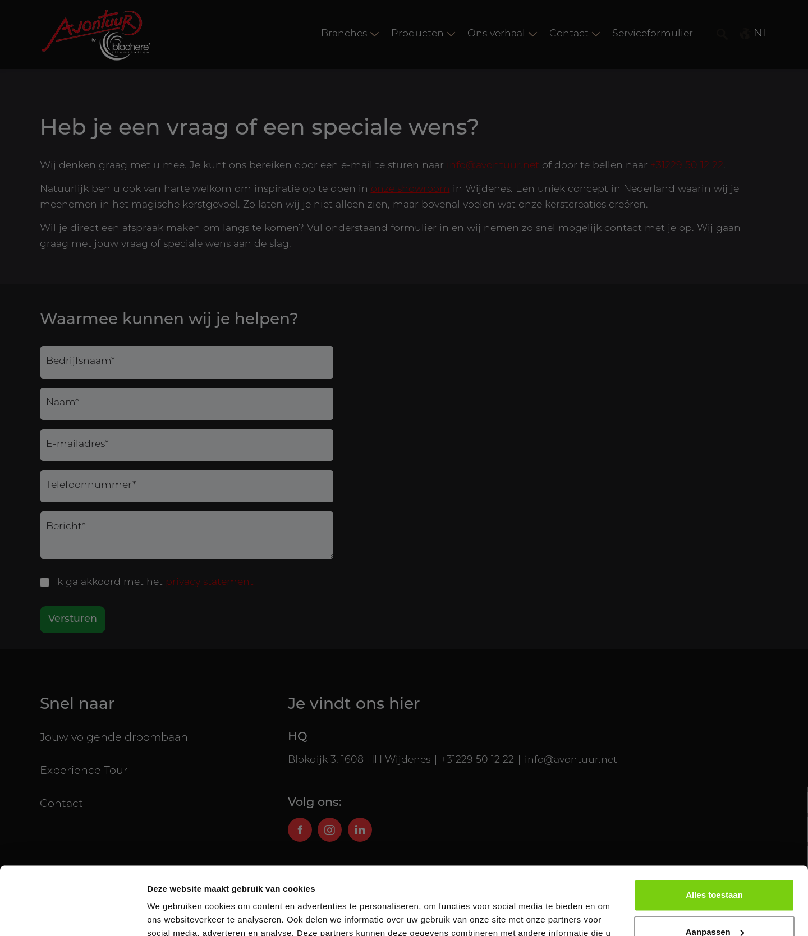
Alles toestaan (714, 831)
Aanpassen (715, 868)
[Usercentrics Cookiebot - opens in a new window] (73, 914)
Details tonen (173, 914)
